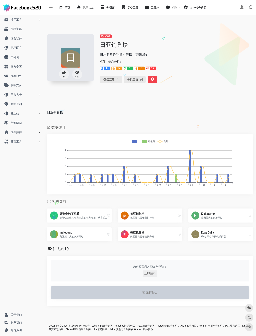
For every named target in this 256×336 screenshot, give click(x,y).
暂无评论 (61, 248)
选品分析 (106, 36)
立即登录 (150, 273)
